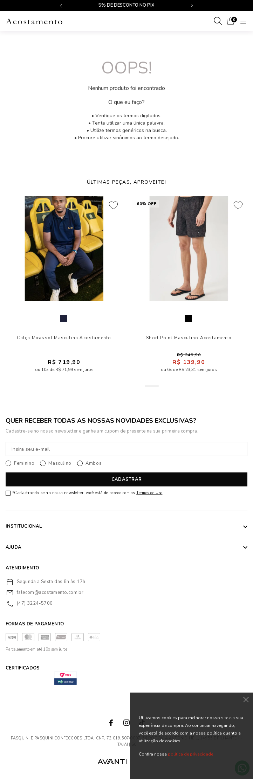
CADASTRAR (126, 479)
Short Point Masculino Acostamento (189, 338)
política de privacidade (190, 754)
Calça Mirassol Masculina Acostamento (64, 338)
